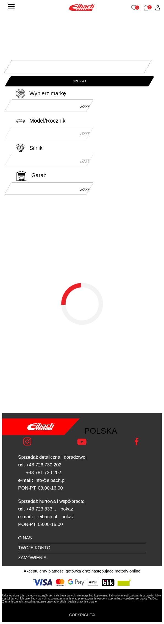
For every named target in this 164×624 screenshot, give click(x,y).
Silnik (36, 148)
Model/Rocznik (47, 121)
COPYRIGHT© (82, 615)
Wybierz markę (47, 93)
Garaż (38, 175)
